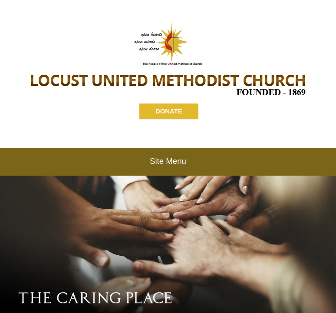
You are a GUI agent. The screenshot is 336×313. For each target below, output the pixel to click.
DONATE (168, 111)
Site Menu (168, 161)
